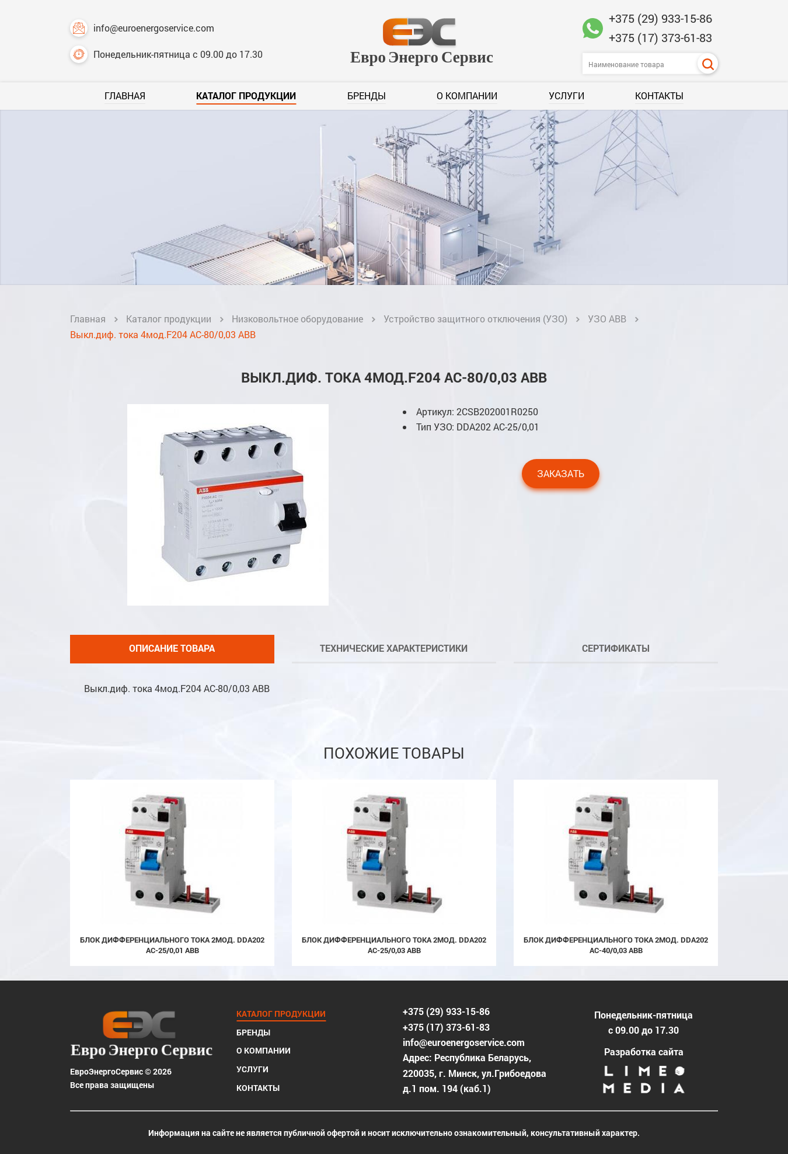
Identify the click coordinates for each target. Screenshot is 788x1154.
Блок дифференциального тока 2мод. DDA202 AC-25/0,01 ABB (172, 944)
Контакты (659, 95)
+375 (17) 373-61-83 (660, 37)
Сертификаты (616, 648)
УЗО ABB (607, 318)
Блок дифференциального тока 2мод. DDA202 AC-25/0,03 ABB (394, 944)
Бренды (366, 95)
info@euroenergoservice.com (142, 28)
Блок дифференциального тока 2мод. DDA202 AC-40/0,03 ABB (616, 944)
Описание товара (172, 648)
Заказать (560, 473)
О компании (467, 95)
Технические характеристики (394, 648)
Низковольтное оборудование (297, 318)
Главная (124, 95)
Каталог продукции (246, 95)
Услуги (566, 95)
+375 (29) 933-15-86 (660, 18)
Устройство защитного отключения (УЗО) (475, 318)
